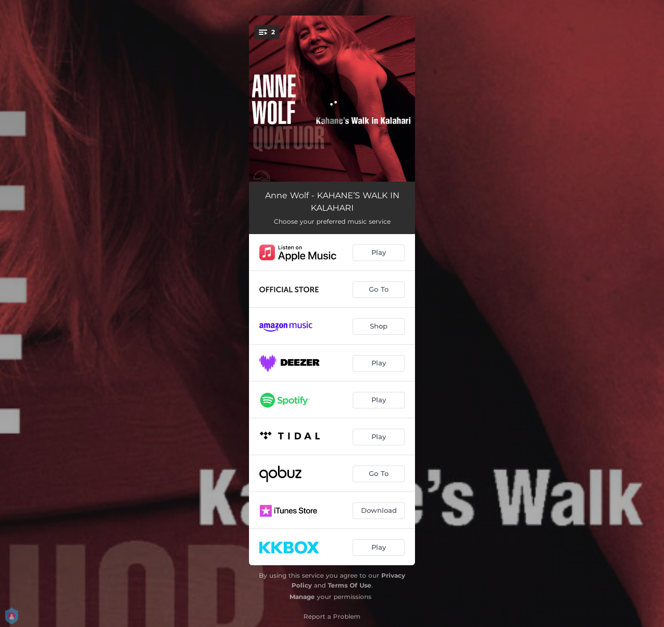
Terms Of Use (349, 585)
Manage (302, 597)
